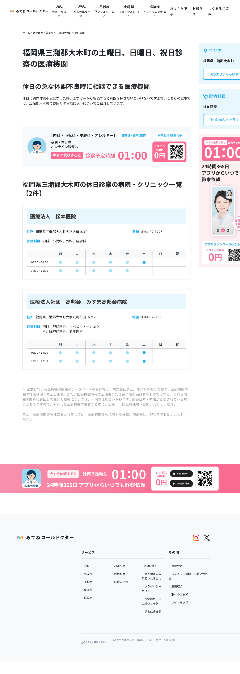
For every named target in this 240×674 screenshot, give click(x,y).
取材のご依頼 (179, 594)
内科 (87, 566)
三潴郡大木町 (64, 32)
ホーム (26, 32)
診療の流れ (121, 582)
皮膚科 (88, 590)
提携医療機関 (152, 612)
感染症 (88, 598)
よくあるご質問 (218, 11)
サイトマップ (179, 602)
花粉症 (88, 582)
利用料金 (119, 574)
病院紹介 (176, 586)
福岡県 (50, 32)
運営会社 (176, 566)
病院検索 (38, 32)
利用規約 (150, 566)
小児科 (88, 574)
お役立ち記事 (178, 11)
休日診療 (80, 32)
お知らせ (197, 11)
